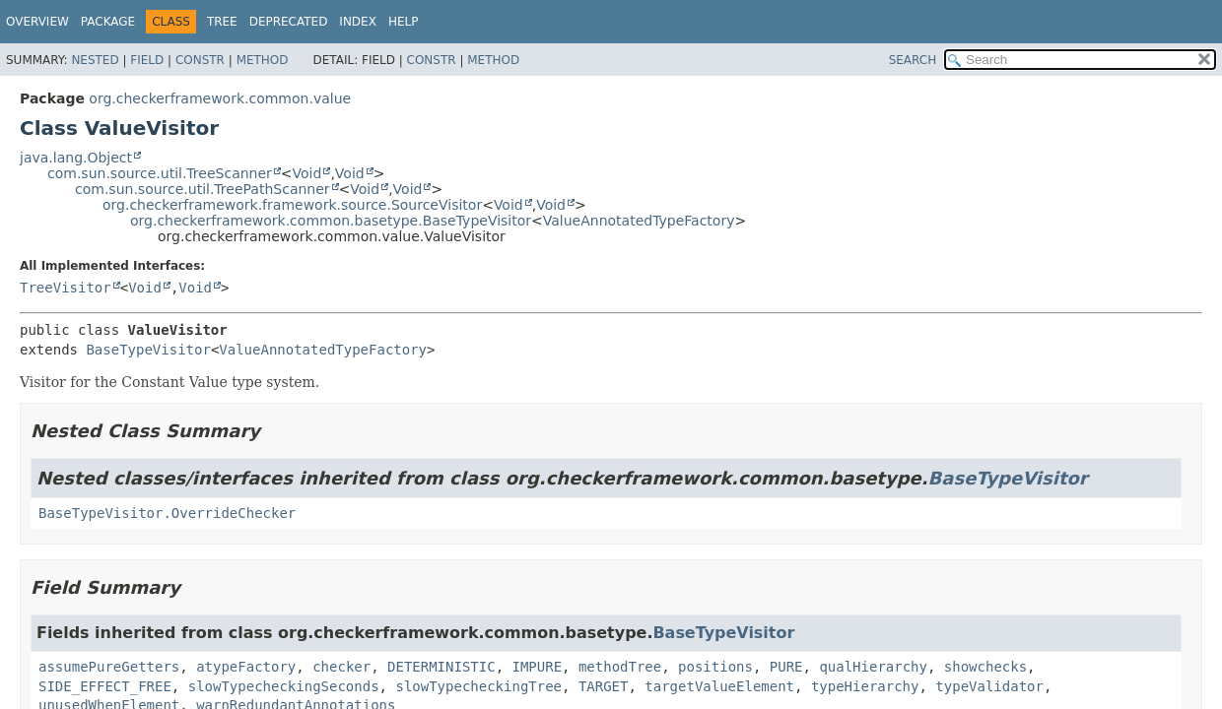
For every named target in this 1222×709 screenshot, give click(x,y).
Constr (200, 60)
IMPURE (536, 667)
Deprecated (288, 22)
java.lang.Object (76, 157)
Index (357, 22)
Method (263, 60)
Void (307, 173)
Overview (37, 22)
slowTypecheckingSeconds (283, 686)
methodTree (619, 667)
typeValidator (989, 686)
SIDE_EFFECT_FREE (104, 686)
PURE (786, 667)
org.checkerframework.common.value (220, 98)
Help (403, 22)
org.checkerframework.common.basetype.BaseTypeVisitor (330, 220)
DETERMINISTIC (441, 667)
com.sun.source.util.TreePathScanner (202, 189)
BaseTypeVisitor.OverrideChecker (167, 513)
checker (341, 667)
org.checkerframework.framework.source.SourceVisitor (292, 205)
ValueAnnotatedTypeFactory (639, 220)
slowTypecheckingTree (478, 686)
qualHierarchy (873, 667)
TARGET (603, 686)
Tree (222, 22)
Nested (94, 60)
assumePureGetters (108, 667)
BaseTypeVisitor (148, 349)
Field (147, 60)
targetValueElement (719, 686)
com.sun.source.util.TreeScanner (159, 173)
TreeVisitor (65, 287)
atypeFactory (246, 667)
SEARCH (913, 60)
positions (715, 667)
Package (108, 22)
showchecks (985, 667)
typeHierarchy (865, 686)
